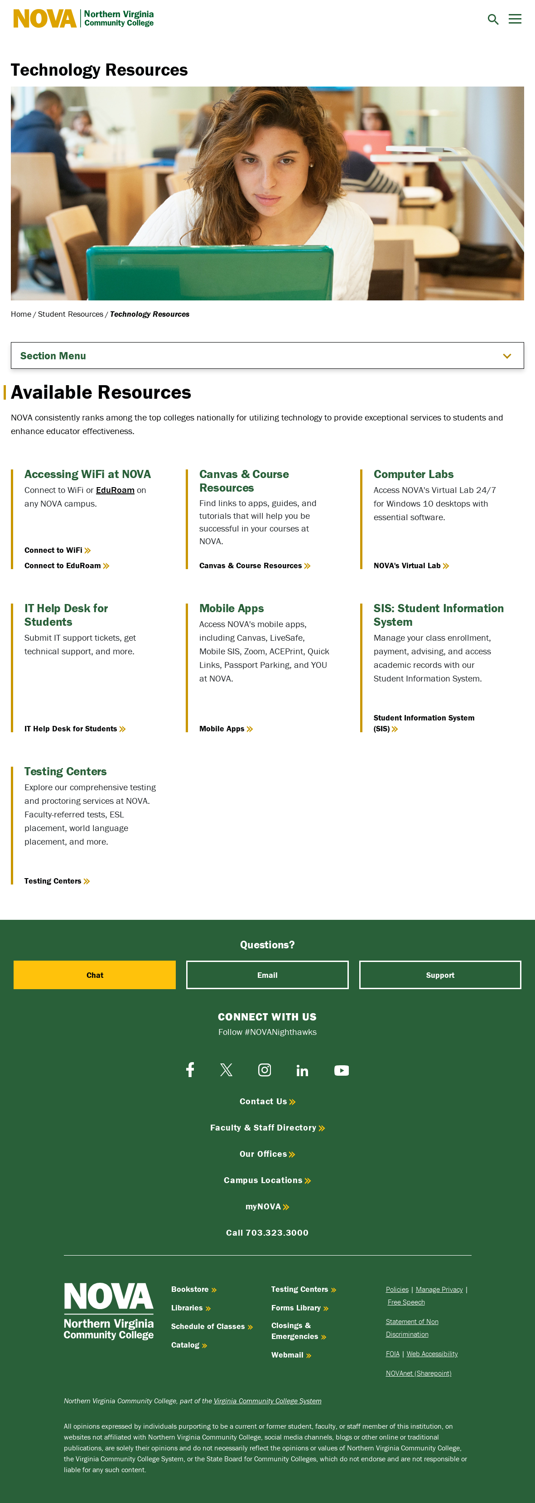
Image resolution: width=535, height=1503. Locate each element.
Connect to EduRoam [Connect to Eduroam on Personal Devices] (67, 565)
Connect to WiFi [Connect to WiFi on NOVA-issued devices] (57, 550)
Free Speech (406, 1301)
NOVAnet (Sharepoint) (419, 1372)
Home (21, 314)
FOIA (393, 1353)
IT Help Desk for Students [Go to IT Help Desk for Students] (75, 728)
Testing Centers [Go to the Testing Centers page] (57, 880)
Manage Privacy (439, 1289)
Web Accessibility (432, 1353)
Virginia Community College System (268, 1400)
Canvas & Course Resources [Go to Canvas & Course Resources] (255, 565)
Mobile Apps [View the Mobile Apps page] (226, 728)
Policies (397, 1289)
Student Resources (70, 314)
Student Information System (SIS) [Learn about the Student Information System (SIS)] (424, 723)
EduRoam (115, 489)
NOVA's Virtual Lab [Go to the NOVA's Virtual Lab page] (411, 565)
